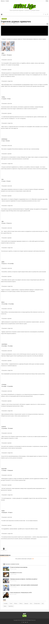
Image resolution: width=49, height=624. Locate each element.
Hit (24, 615)
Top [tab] (4, 564)
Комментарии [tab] (14, 564)
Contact (7, 1)
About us (2, 1)
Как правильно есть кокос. (16, 572)
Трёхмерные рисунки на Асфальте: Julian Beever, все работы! (23, 579)
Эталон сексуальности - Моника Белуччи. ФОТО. (21, 592)
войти (33, 558)
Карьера (26, 603)
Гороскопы (4, 18)
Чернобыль (10, 606)
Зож (42, 603)
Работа (20, 603)
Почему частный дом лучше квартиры (18, 567)
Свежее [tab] (8, 564)
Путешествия (37, 603)
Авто (31, 603)
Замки (5, 606)
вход (47, 1)
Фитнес (15, 603)
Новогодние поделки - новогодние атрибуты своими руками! (24, 585)
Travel (11, 603)
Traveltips (6, 603)
